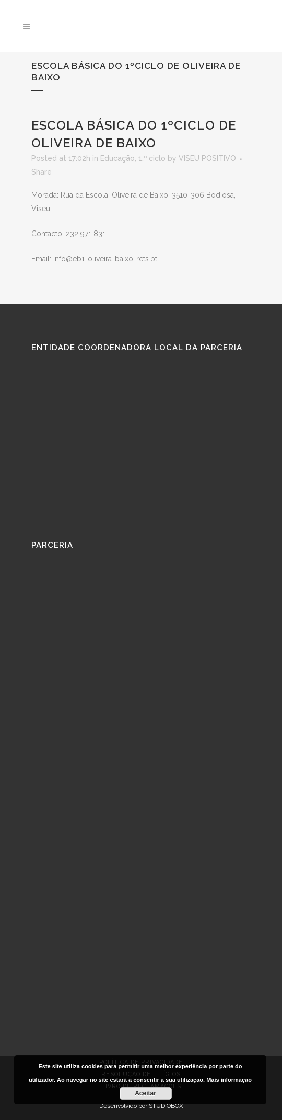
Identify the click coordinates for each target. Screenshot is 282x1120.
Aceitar (145, 1093)
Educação (117, 158)
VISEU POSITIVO (207, 158)
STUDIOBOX (166, 1106)
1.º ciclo (152, 158)
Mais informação (229, 1080)
